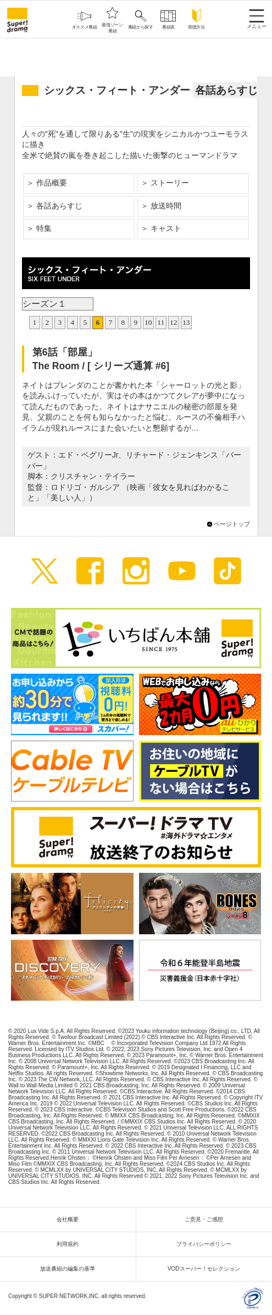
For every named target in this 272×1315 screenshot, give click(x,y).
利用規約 (70, 1244)
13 (186, 322)
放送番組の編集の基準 (70, 1269)
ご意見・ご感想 (207, 1219)
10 (148, 322)
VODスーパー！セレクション (207, 1269)
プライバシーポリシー (206, 1244)
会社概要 (70, 1219)
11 (160, 322)
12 (173, 322)
